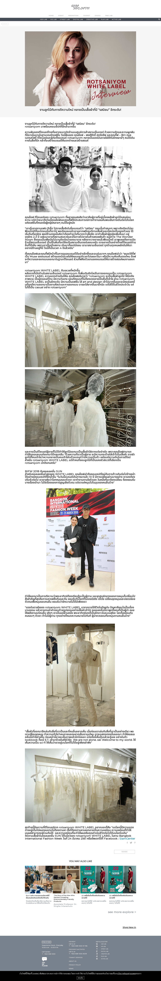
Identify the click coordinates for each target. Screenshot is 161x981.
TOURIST (86, 16)
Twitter (131, 843)
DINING (98, 16)
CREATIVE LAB (92, 19)
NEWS (71, 968)
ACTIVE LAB (116, 19)
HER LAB (43, 19)
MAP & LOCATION (101, 941)
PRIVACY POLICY (75, 965)
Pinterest (135, 843)
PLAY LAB (104, 19)
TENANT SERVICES (76, 957)
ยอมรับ (80, 978)
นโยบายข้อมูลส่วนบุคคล (126, 974)
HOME (51, 16)
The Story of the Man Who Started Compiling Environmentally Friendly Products (64, 898)
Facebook (127, 843)
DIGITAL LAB (78, 19)
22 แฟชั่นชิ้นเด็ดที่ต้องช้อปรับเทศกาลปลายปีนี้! (93, 897)
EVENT (61, 16)
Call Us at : (72, 944)
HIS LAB (53, 19)
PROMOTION (73, 16)
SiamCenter (127, 838)
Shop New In (129, 927)
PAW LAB (108, 16)
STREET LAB (65, 19)
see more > (122, 912)
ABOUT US (72, 961)
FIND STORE (46, 942)
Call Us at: (72, 951)
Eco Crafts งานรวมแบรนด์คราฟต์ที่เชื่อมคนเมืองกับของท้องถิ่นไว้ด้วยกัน (37, 897)
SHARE (124, 852)
